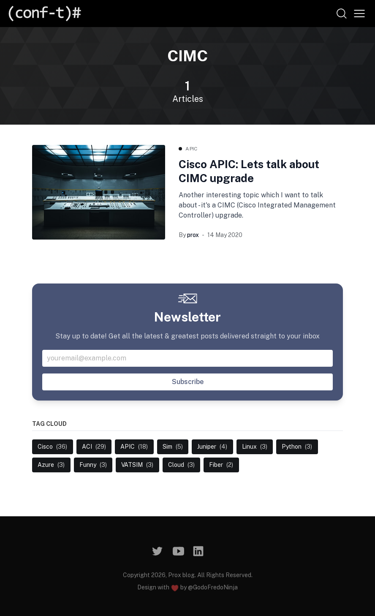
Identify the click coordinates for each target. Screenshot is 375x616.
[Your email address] (187, 358)
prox (193, 235)
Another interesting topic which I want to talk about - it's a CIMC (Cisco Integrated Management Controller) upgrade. (257, 205)
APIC (191, 149)
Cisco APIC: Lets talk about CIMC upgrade (249, 171)
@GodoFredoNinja (213, 587)
